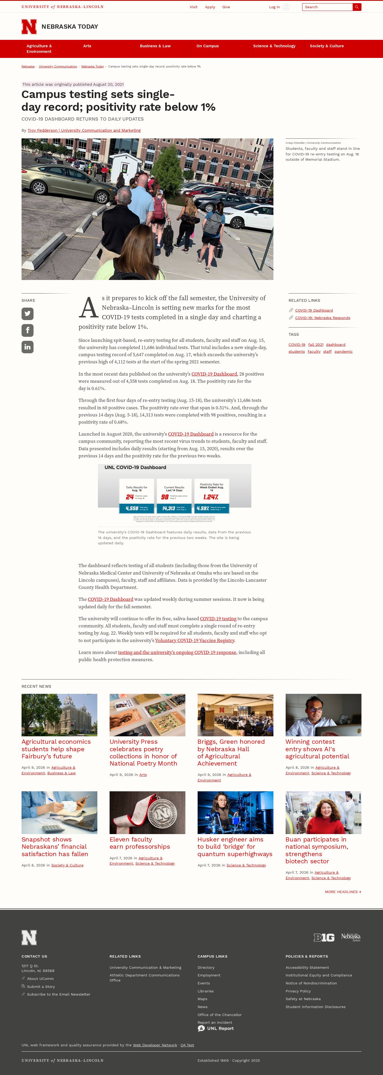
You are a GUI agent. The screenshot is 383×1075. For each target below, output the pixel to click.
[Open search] (331, 7)
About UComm (40, 978)
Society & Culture (327, 46)
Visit (194, 7)
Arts (87, 46)
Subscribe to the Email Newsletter (58, 994)
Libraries (206, 991)
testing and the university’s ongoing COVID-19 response (177, 652)
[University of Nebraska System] (351, 937)
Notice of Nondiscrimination (311, 983)
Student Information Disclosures (315, 1007)
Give (226, 7)
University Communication (58, 66)
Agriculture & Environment (39, 49)
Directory (206, 967)
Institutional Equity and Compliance (319, 975)
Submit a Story (41, 986)
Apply (210, 7)
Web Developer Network (155, 1045)
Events (204, 983)
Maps (202, 999)
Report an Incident (216, 1026)
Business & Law (155, 46)
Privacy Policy (298, 991)
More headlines (341, 892)
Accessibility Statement (307, 967)
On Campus (208, 46)
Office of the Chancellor (220, 1015)
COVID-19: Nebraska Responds (322, 318)
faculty (314, 351)
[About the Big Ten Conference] (324, 937)
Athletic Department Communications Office (145, 977)
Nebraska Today (69, 26)
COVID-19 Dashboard (214, 374)
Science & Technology (274, 46)
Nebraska (28, 66)
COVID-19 (297, 344)
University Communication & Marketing (145, 967)
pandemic (344, 351)
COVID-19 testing (218, 618)
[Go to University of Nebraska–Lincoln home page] (29, 26)
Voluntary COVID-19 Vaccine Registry (194, 640)
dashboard (335, 344)
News (202, 1007)
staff (327, 351)
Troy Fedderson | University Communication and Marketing (84, 130)
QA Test (187, 1045)
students (297, 351)
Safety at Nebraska (303, 999)
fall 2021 (315, 344)
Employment (209, 975)
